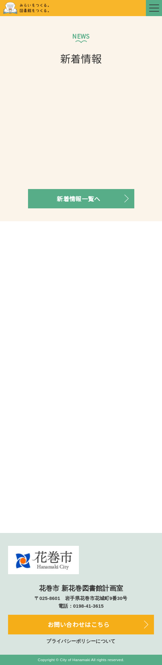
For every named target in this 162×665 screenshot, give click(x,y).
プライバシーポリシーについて (80, 641)
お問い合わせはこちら (79, 624)
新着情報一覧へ (78, 198)
